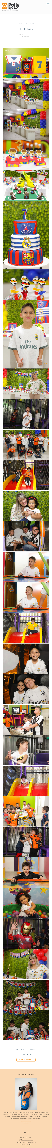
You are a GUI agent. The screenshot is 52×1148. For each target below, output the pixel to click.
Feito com (26, 1146)
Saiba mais (26, 1106)
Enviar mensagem (27, 1123)
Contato (26, 1138)
